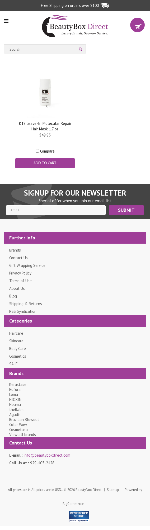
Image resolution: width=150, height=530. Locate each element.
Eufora (15, 389)
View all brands (22, 434)
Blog (13, 296)
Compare (47, 151)
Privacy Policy (20, 273)
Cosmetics (17, 356)
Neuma (15, 404)
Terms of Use (20, 280)
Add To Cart (45, 163)
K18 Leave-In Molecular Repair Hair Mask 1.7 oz (45, 126)
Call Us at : (31, 462)
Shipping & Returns (25, 303)
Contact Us (18, 257)
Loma (13, 394)
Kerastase (17, 384)
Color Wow (18, 424)
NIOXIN (15, 399)
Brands (15, 250)
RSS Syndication (22, 311)
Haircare (16, 333)
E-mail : (39, 455)
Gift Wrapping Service (27, 265)
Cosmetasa (18, 429)
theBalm (16, 409)
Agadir (14, 414)
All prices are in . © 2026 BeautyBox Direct (54, 490)
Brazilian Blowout (24, 419)
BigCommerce (73, 503)
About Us (17, 288)
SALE (13, 363)
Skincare (16, 340)
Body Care (17, 348)
